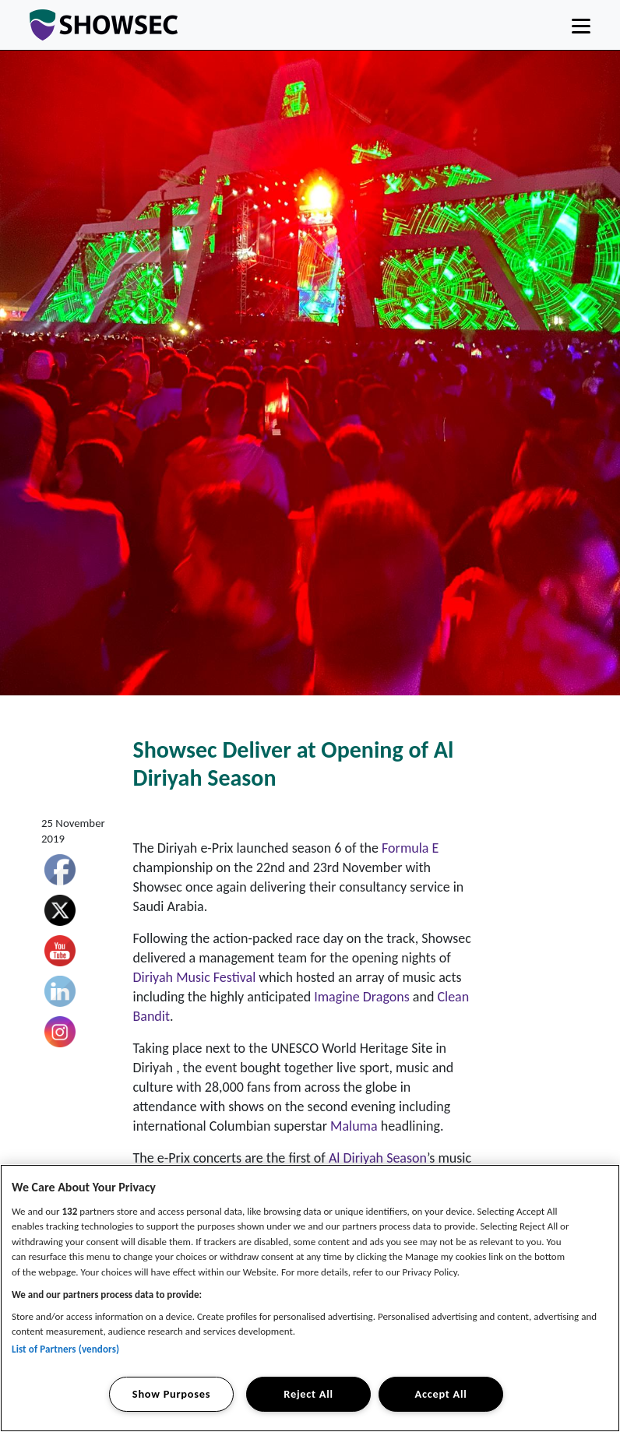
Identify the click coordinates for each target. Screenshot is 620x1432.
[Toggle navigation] (581, 25)
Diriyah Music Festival (194, 977)
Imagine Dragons (362, 996)
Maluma (354, 1126)
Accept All (441, 1394)
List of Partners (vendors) (65, 1349)
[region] (310, 1298)
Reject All (308, 1394)
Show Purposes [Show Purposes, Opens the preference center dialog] (171, 1394)
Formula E (410, 848)
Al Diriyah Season (378, 1157)
